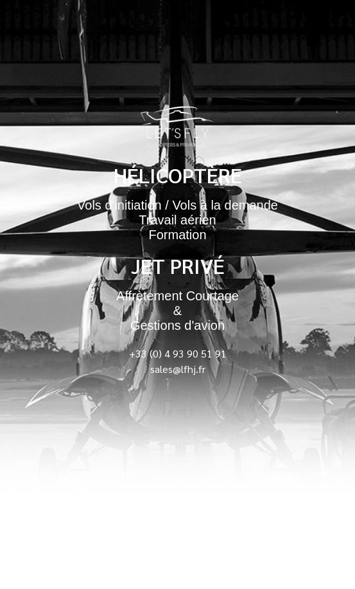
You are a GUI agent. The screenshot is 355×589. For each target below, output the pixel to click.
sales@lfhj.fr (177, 369)
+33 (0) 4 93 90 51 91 (178, 353)
